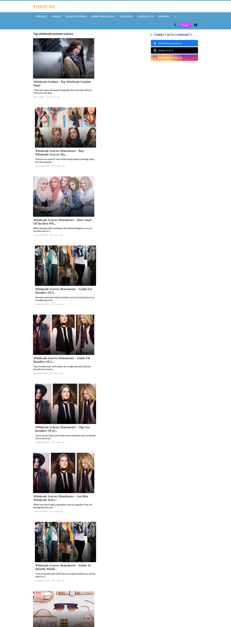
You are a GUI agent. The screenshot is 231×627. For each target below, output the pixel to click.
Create (185, 26)
